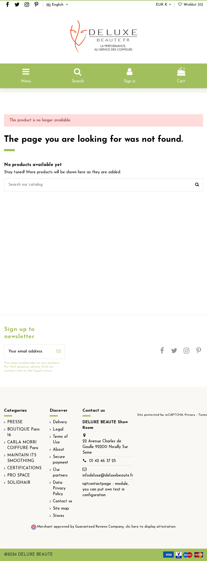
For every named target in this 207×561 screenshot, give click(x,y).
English (57, 5)
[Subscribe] (59, 352)
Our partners (60, 473)
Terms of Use (60, 439)
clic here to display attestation (150, 526)
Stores (58, 516)
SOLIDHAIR (18, 483)
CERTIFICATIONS (24, 468)
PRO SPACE (18, 476)
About (58, 450)
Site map (61, 509)
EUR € (163, 5)
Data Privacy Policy (59, 488)
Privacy (190, 415)
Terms (202, 415)
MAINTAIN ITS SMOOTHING (21, 458)
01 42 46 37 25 (102, 461)
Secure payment (60, 460)
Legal (58, 430)
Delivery (60, 422)
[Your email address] (28, 352)
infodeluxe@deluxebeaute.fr (107, 476)
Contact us (62, 501)
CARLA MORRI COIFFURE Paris (22, 445)
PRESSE (15, 422)
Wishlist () (190, 5)
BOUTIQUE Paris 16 (23, 432)
